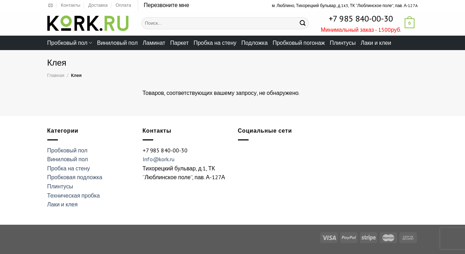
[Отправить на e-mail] (50, 5)
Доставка (98, 5)
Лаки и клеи (375, 42)
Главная (56, 75)
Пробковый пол (69, 42)
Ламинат (154, 42)
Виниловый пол (117, 42)
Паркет (179, 42)
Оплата (123, 5)
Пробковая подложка (74, 177)
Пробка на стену (214, 42)
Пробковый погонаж (299, 42)
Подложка (255, 42)
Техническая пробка (73, 195)
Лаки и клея (62, 204)
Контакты (70, 5)
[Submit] (303, 23)
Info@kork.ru (158, 159)
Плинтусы (343, 42)
